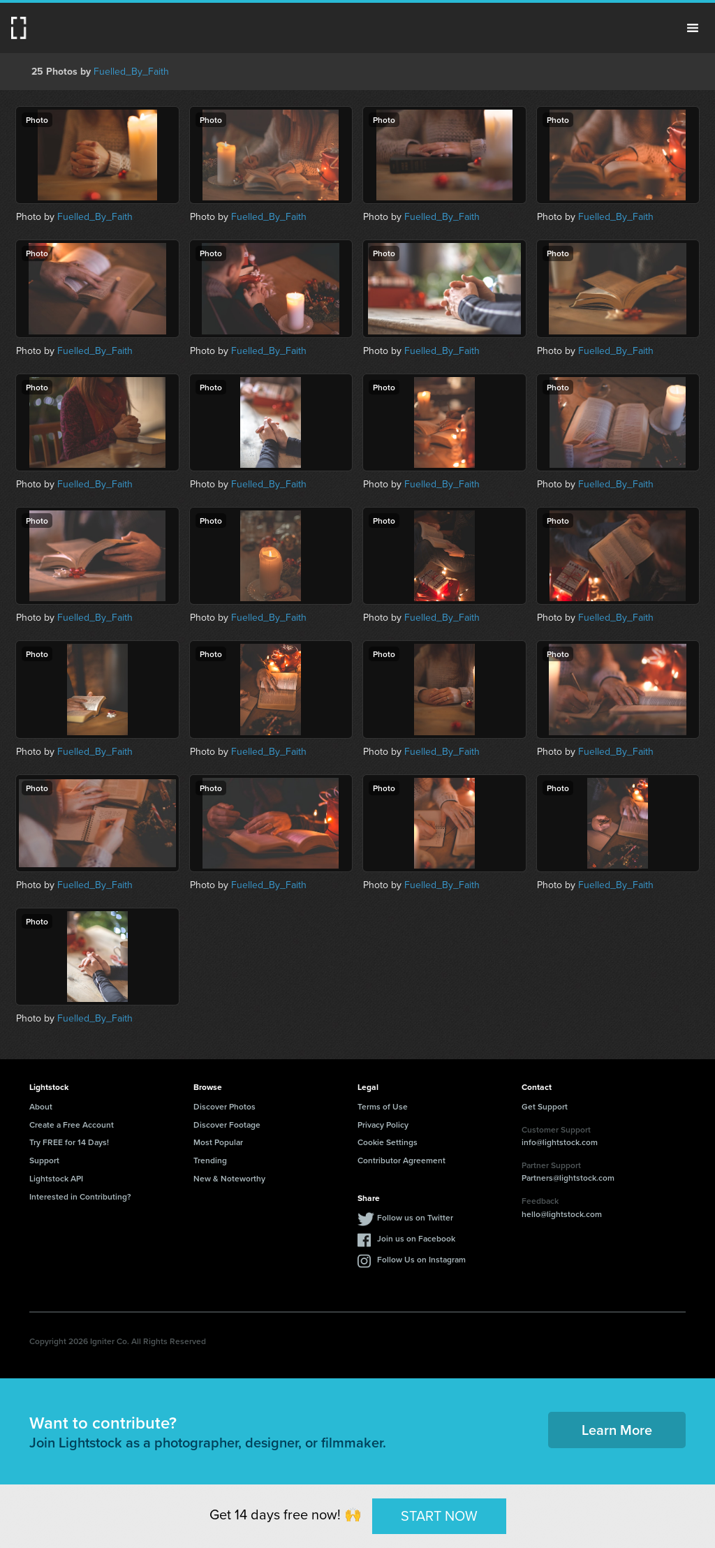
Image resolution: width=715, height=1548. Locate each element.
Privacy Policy (383, 1124)
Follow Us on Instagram (421, 1259)
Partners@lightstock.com (568, 1178)
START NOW (439, 1515)
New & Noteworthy (229, 1178)
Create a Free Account (71, 1124)
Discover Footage (226, 1124)
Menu (692, 28)
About (40, 1106)
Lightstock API (56, 1178)
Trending (210, 1160)
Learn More (617, 1430)
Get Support (545, 1106)
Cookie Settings (388, 1142)
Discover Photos (224, 1106)
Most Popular (218, 1142)
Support (44, 1160)
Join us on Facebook (416, 1238)
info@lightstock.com (560, 1142)
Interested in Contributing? (80, 1196)
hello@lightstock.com (562, 1214)
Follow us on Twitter (415, 1217)
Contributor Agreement (401, 1160)
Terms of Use (383, 1106)
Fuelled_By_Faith (131, 71)
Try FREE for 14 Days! (69, 1142)
